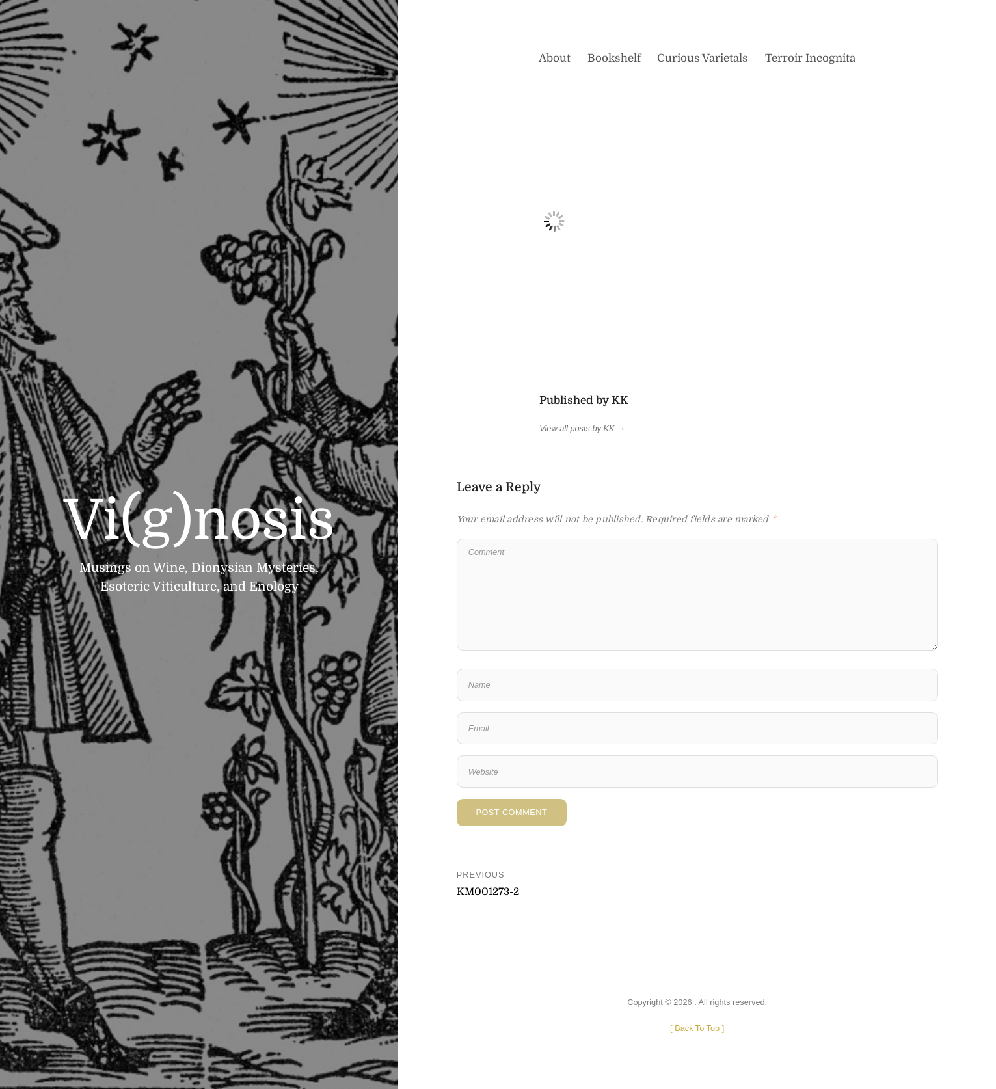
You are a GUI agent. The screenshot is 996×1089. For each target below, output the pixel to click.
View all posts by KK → (582, 428)
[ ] (697, 1028)
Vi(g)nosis (199, 520)
